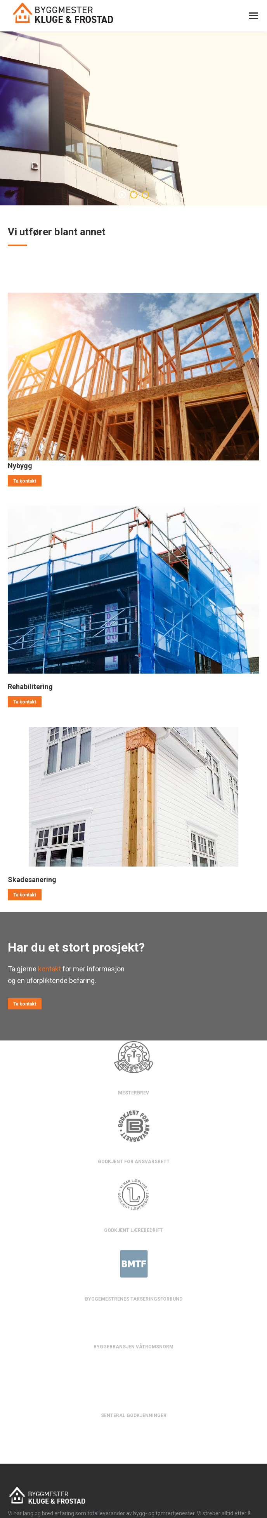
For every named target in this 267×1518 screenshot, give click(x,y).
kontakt (49, 969)
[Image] (133, 376)
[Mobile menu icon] (253, 15)
